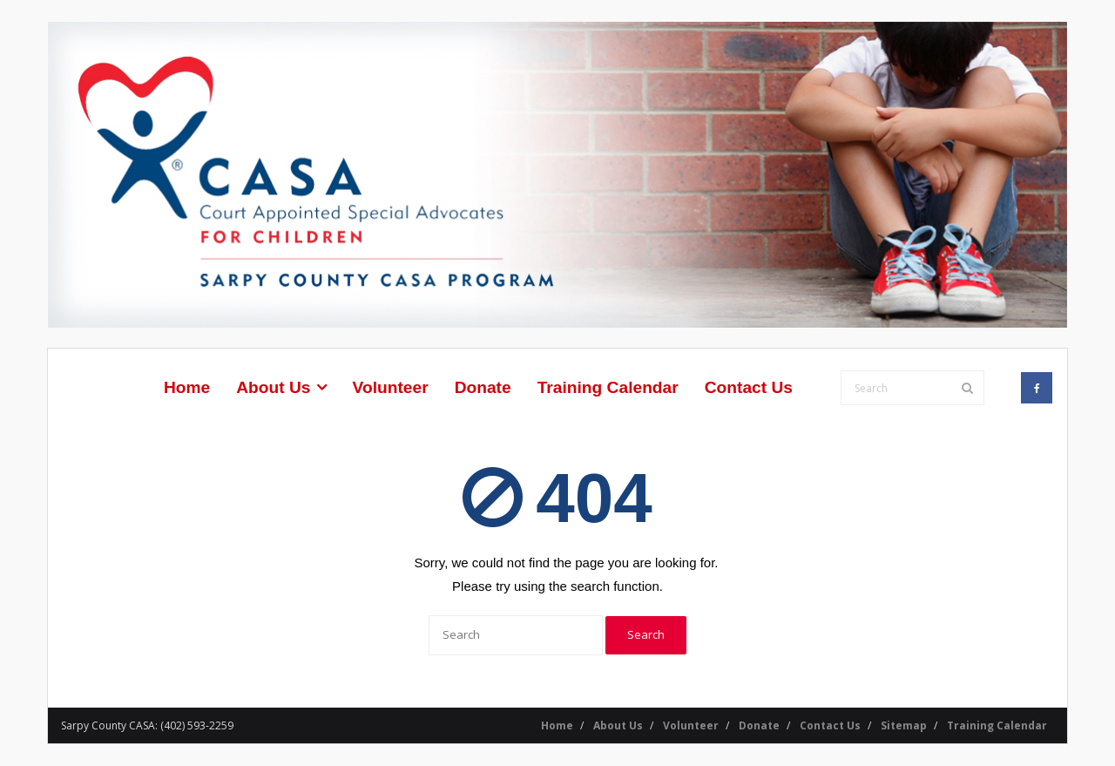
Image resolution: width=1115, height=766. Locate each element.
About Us (618, 725)
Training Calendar (997, 725)
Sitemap (904, 725)
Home (557, 725)
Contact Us (830, 725)
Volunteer (691, 725)
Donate (759, 725)
